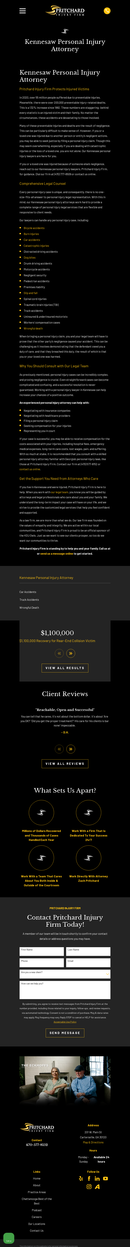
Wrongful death (33, 328)
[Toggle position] (111, 1139)
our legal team (59, 492)
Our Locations (36, 1224)
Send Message (65, 1033)
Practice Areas (37, 1192)
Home (36, 1178)
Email (70, 961)
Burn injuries (31, 233)
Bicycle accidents (34, 228)
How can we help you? (32, 984)
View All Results (65, 668)
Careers (37, 1217)
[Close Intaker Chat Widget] (119, 1139)
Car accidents (32, 239)
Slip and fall (30, 293)
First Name (26, 950)
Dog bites (30, 257)
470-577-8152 (37, 1145)
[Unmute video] (70, 1139)
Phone (24, 961)
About (36, 1185)
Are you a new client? (31, 972)
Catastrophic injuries (36, 245)
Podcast (37, 1210)
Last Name (73, 950)
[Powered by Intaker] (101, 1240)
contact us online (29, 469)
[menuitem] (65, 592)
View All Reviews (65, 764)
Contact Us (37, 1231)
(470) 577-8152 (89, 464)
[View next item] (70, 653)
